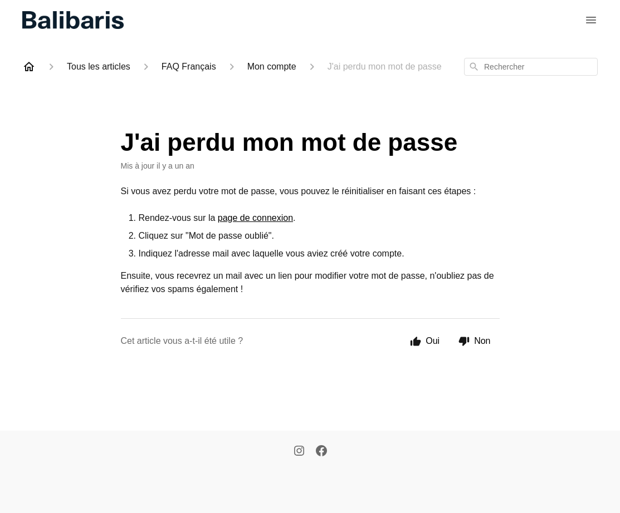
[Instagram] (299, 452)
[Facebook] (321, 452)
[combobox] (531, 67)
